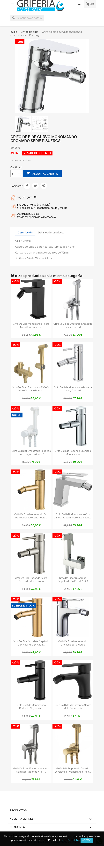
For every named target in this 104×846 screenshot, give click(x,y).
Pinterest (43, 186)
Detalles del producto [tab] (51, 232)
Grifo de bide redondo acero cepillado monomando (31, 579)
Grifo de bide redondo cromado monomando (73, 452)
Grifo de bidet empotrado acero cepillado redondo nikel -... (31, 770)
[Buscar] (27, 18)
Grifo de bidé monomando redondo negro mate (31, 706)
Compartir (27, 186)
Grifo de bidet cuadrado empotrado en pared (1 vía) (73, 579)
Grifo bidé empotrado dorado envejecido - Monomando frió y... (73, 770)
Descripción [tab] (25, 232)
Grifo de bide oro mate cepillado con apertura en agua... (31, 643)
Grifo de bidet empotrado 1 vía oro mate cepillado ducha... (31, 389)
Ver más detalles (71, 840)
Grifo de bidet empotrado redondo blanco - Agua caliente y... (31, 452)
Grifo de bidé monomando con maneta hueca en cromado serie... (72, 516)
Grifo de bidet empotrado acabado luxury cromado (72, 325)
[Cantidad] (14, 173)
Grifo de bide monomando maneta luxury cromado (73, 389)
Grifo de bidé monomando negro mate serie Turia (73, 706)
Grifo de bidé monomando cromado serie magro (72, 643)
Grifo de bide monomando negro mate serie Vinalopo (31, 325)
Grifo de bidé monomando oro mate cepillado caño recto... (31, 516)
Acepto (86, 840)
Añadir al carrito (42, 174)
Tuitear (35, 186)
